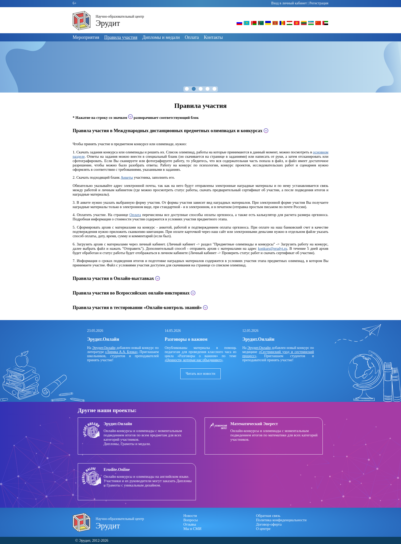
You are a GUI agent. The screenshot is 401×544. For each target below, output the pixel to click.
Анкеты (127, 177)
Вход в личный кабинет (289, 3)
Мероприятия (86, 37)
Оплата (192, 37)
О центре (263, 529)
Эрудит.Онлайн (103, 348)
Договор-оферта (269, 524)
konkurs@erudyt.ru (272, 248)
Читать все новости (200, 374)
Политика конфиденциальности (281, 520)
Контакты (213, 37)
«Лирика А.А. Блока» (121, 352)
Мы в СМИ (192, 529)
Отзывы (189, 524)
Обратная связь (268, 516)
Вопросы (190, 520)
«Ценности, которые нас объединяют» (194, 360)
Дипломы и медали (161, 37)
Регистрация (318, 3)
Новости (190, 516)
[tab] (200, 130)
